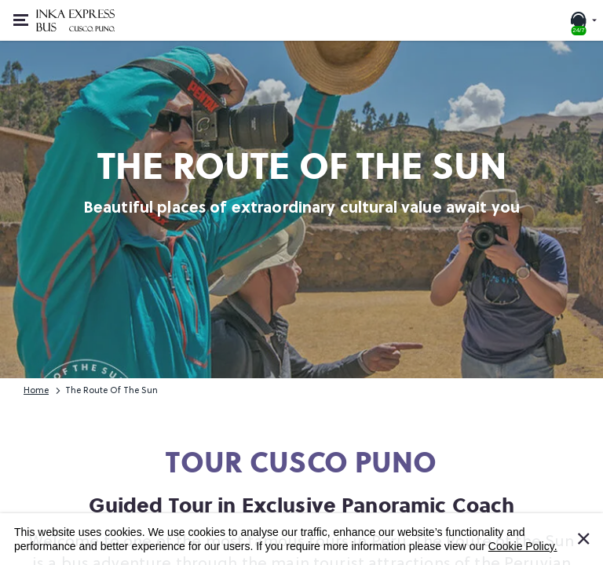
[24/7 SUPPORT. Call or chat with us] (582, 20)
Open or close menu (25, 11)
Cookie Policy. (522, 546)
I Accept (593, 531)
